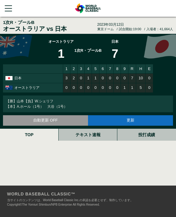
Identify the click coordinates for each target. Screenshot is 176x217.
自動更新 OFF (45, 120)
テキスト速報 (88, 134)
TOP (29, 134)
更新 (130, 120)
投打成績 (146, 134)
